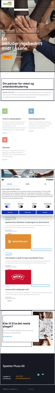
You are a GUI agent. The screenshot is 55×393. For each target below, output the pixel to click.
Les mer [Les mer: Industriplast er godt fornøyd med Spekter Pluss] (9, 269)
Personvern (31, 389)
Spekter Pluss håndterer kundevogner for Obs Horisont (27, 222)
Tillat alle (45, 212)
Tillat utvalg (27, 212)
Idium (9, 389)
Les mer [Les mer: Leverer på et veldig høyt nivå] (9, 300)
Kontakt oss (7, 336)
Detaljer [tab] (27, 184)
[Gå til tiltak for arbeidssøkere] (5, 115)
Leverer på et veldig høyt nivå (17, 289)
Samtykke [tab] (9, 184)
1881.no (16, 389)
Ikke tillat (10, 212)
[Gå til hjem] (7, 5)
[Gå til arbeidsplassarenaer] (31, 115)
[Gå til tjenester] (5, 144)
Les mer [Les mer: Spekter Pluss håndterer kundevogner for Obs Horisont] (9, 233)
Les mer (4, 133)
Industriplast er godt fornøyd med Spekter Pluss (24, 258)
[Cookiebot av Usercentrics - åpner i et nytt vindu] (47, 180)
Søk (13, 9)
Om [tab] (45, 184)
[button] (6, 57)
